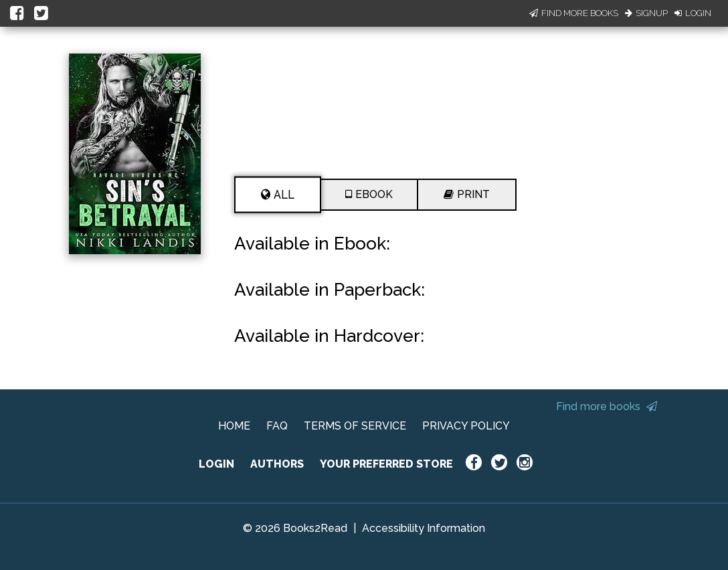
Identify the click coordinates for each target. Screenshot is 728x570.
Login (692, 13)
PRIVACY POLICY (466, 425)
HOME (234, 425)
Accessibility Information (423, 528)
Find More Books (573, 13)
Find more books (606, 406)
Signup (646, 13)
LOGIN (216, 464)
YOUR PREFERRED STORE (386, 464)
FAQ (277, 425)
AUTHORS (277, 464)
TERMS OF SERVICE (355, 425)
